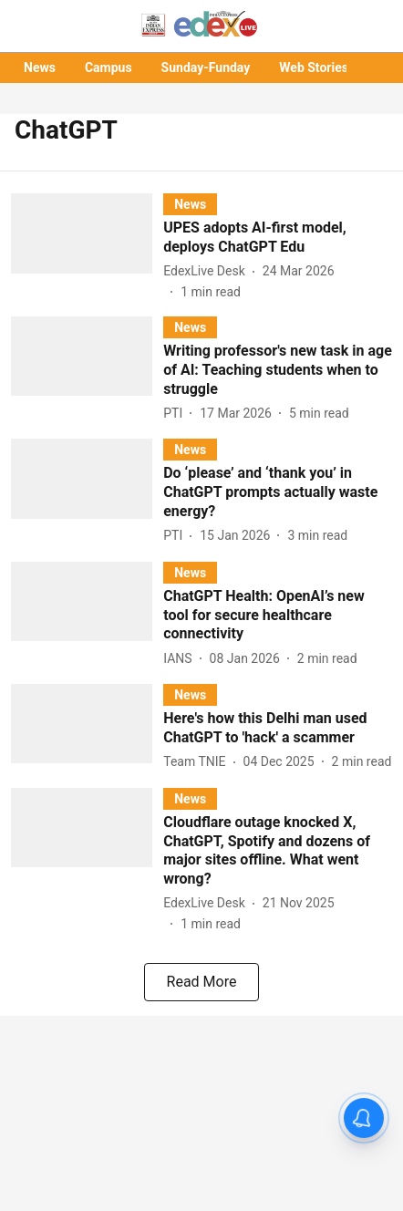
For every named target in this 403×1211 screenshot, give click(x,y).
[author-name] (208, 271)
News (40, 67)
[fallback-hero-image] (87, 247)
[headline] (277, 238)
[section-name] (190, 203)
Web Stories (313, 67)
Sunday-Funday (206, 67)
